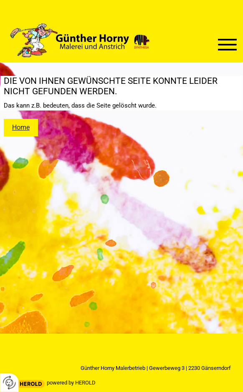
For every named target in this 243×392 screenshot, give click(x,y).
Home (21, 127)
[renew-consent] (9, 382)
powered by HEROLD (71, 382)
